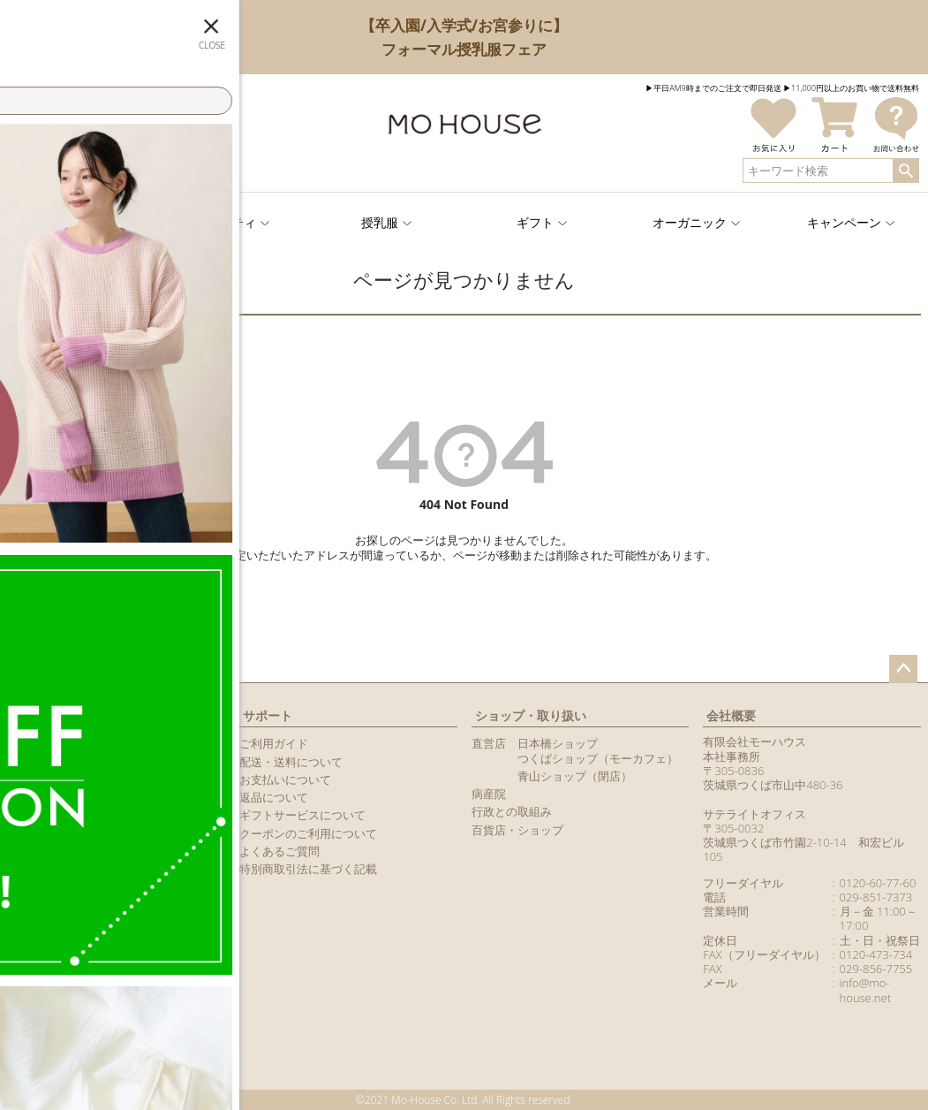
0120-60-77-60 (878, 883)
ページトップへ (903, 669)
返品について (273, 797)
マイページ (41, 715)
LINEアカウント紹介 (59, 779)
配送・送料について (291, 762)
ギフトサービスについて (302, 815)
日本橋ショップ (557, 743)
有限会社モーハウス (754, 741)
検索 (905, 170)
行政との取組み (512, 811)
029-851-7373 (876, 897)
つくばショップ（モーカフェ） (597, 758)
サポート (267, 715)
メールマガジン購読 (58, 797)
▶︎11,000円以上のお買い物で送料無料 (851, 88)
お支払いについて (285, 779)
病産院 (489, 794)
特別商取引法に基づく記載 (308, 869)
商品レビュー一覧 (53, 833)
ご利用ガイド (273, 743)
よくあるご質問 (279, 851)
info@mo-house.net (865, 990)
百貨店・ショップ (517, 830)
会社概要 (731, 715)
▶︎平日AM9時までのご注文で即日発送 (713, 88)
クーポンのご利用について (308, 833)
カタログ (30, 815)
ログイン (62, 156)
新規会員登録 (173, 156)
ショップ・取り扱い (530, 715)
